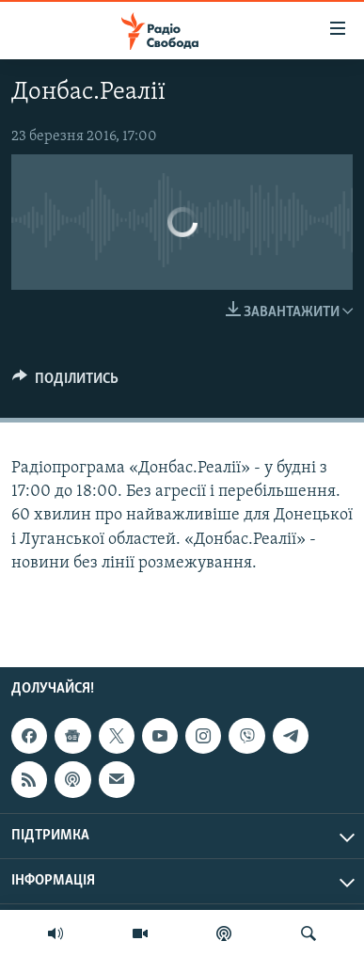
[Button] (65, 383)
